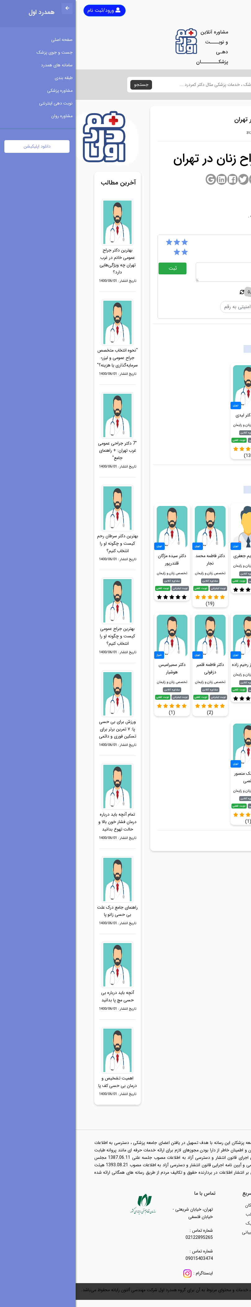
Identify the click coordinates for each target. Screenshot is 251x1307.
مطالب (176, 1214)
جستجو (65, 84)
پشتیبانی (174, 1232)
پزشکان (175, 1205)
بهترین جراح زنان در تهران (204, 839)
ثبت (97, 268)
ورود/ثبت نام (28, 10)
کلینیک (176, 1223)
